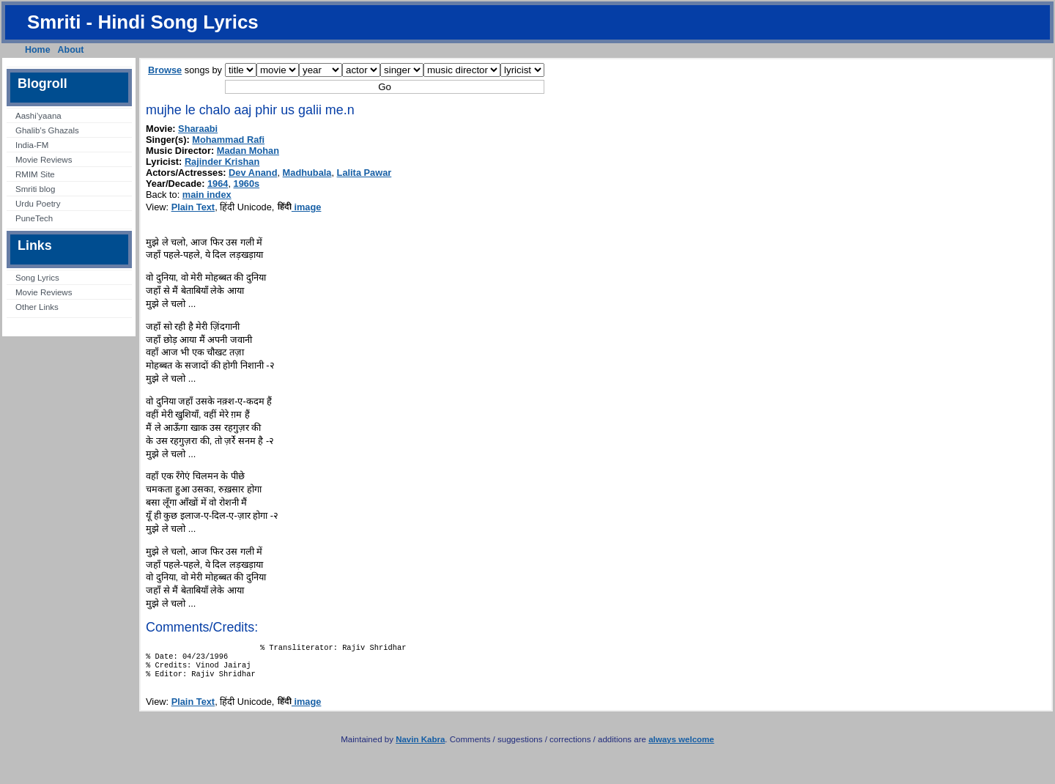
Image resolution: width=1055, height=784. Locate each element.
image (299, 206)
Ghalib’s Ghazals (47, 130)
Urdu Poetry (37, 203)
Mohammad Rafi (228, 139)
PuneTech (34, 218)
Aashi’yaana (38, 115)
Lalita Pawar (364, 172)
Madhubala (307, 172)
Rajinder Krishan (222, 161)
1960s (247, 183)
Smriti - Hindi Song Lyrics (143, 22)
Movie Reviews (43, 159)
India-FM (31, 145)
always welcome (681, 746)
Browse (165, 69)
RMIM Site (35, 174)
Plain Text (193, 206)
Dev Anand (253, 172)
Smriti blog (35, 189)
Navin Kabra (420, 746)
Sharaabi (198, 128)
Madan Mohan (248, 150)
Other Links (37, 307)
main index (207, 194)
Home (38, 50)
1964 (217, 183)
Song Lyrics (37, 277)
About (71, 50)
